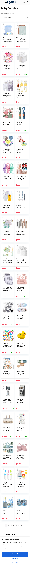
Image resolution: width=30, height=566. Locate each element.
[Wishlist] (28, 2)
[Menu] (2, 2)
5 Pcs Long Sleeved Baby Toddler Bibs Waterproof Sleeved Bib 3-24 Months (7, 235)
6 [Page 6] (18, 525)
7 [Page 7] (21, 525)
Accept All (15, 554)
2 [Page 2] (8, 525)
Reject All (15, 562)
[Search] (24, 2)
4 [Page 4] (13, 525)
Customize (15, 558)
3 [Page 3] (11, 525)
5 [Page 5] (16, 525)
